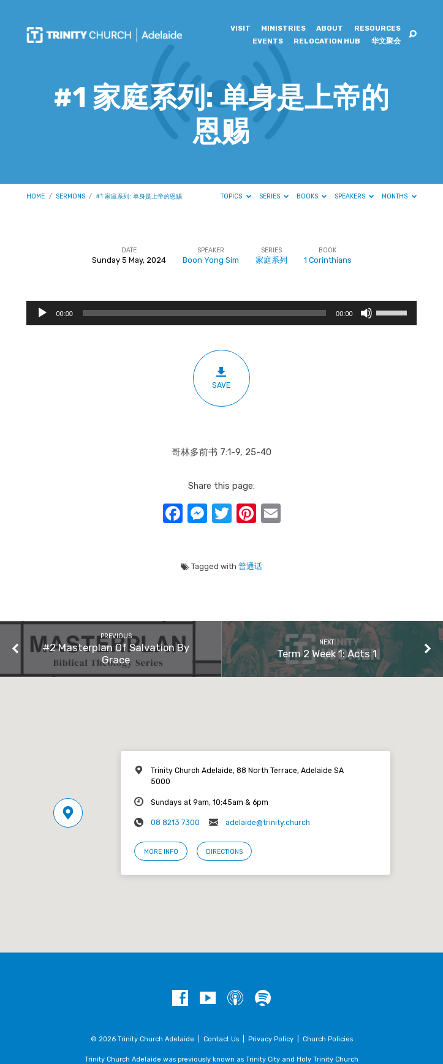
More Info (161, 852)
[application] (221, 313)
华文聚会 (386, 41)
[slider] (204, 313)
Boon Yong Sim (211, 260)
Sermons (70, 196)
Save (221, 378)
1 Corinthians (328, 260)
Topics (236, 196)
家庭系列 (271, 260)
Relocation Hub (326, 41)
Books (312, 196)
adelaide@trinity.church (267, 822)
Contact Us (221, 1039)
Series (274, 196)
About (329, 28)
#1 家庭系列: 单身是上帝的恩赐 (139, 196)
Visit (240, 28)
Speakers (354, 196)
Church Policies (328, 1039)
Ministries (283, 28)
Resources (377, 28)
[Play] (42, 313)
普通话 (250, 566)
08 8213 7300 (175, 822)
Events (267, 41)
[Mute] (366, 313)
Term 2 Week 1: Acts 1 (327, 653)
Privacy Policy (270, 1039)
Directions (224, 852)
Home (35, 196)
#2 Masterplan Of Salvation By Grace (115, 653)
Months (399, 196)
